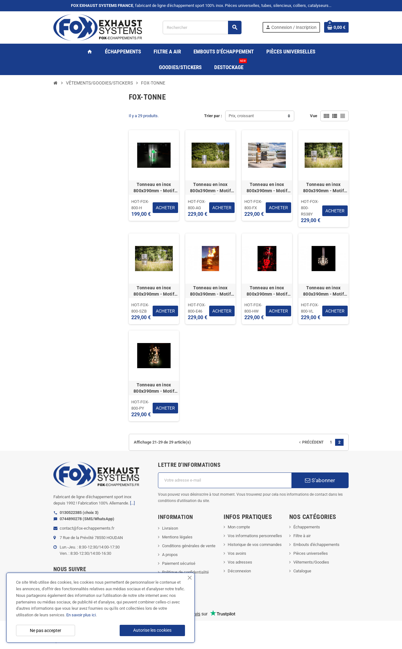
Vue (313, 115)
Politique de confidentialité (185, 572)
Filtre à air (302, 535)
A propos (170, 554)
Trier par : (213, 115)
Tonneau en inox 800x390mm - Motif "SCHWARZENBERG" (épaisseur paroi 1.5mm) (154, 291)
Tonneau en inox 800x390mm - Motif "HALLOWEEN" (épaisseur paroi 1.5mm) (267, 291)
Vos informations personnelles (255, 535)
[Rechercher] (202, 27)
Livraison (170, 528)
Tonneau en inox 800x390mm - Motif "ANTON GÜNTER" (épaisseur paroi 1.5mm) (210, 188)
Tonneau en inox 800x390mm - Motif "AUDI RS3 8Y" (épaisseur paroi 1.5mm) (323, 188)
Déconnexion (239, 571)
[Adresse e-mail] (224, 480)
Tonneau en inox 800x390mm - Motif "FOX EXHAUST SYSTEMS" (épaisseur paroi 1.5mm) (267, 188)
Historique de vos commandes (255, 544)
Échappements (306, 527)
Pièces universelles (310, 553)
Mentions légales (177, 537)
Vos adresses (240, 562)
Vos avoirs (237, 553)
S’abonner (320, 480)
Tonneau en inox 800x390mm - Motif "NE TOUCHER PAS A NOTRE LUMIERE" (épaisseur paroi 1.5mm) (323, 291)
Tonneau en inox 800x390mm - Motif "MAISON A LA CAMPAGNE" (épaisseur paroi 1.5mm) (153, 188)
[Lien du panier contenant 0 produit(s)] (336, 27)
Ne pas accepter (45, 630)
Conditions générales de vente (188, 545)
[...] (132, 503)
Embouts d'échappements (316, 544)
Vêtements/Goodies (311, 562)
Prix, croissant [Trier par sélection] (241, 115)
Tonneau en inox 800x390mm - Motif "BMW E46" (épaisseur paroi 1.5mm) (210, 291)
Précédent (310, 442)
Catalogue (302, 571)
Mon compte (239, 527)
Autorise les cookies (152, 630)
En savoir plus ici (81, 615)
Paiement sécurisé (178, 563)
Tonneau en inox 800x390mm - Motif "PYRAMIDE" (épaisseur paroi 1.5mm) (153, 388)
